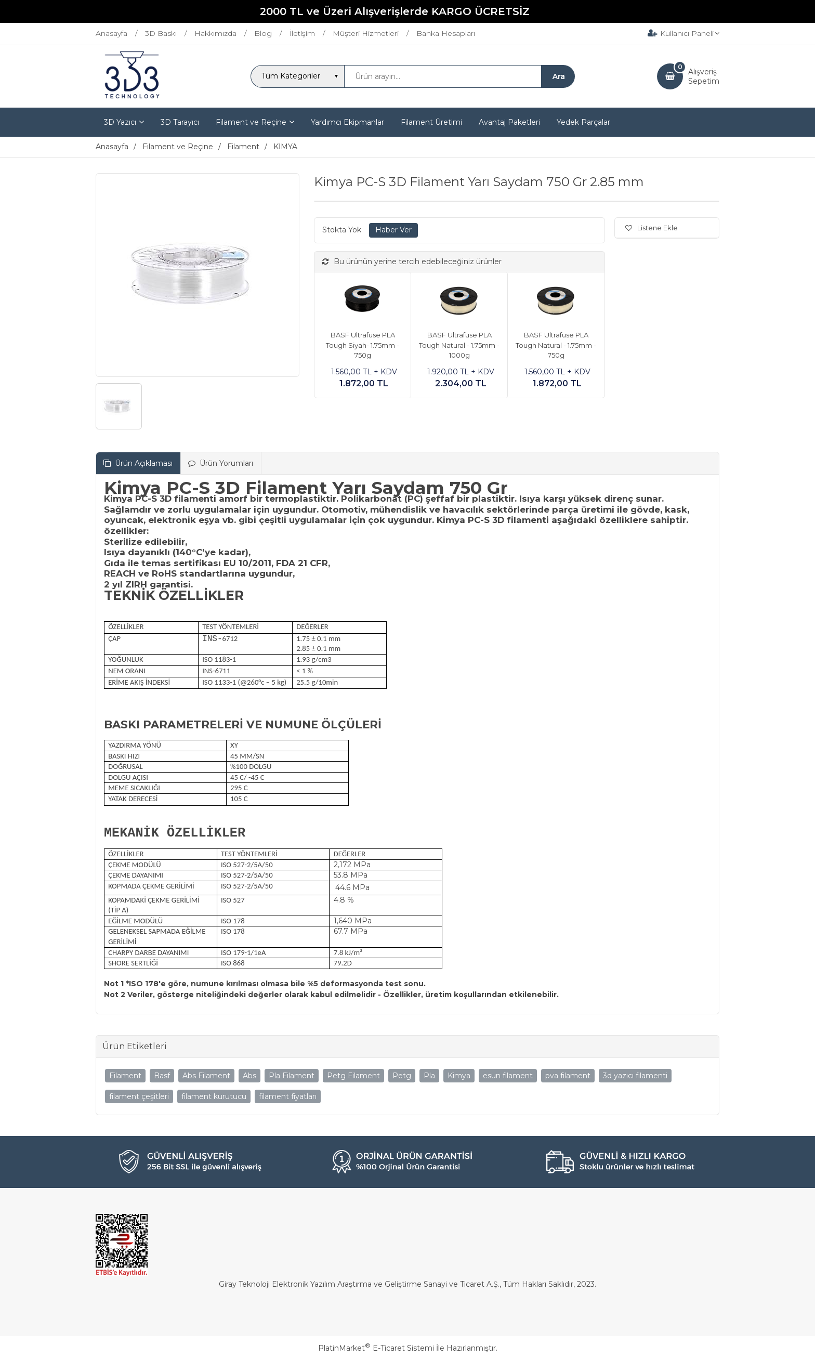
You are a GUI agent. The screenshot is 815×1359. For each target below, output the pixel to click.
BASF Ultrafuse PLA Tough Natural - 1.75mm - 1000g (459, 345)
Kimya (459, 1075)
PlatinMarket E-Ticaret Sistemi (376, 1348)
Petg (401, 1075)
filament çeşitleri (139, 1096)
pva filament (567, 1075)
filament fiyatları (288, 1096)
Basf (162, 1075)
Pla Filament (291, 1075)
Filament (125, 1075)
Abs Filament (206, 1075)
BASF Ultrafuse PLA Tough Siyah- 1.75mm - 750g (362, 345)
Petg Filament (353, 1075)
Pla (429, 1075)
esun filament (508, 1075)
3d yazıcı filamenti (635, 1075)
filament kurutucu (213, 1096)
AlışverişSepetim (703, 76)
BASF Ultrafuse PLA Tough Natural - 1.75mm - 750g (556, 345)
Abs (249, 1075)
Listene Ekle (651, 228)
